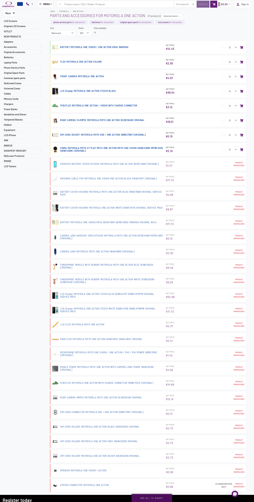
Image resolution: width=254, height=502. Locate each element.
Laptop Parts (10, 62)
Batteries (8, 57)
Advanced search (172, 16)
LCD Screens (10, 21)
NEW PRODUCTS (12, 36)
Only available (100, 28)
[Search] (203, 4)
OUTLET (8, 31)
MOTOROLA (64, 11)
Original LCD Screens (15, 26)
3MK (6, 140)
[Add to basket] (242, 47)
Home (52, 11)
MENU (44, 4)
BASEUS (8, 145)
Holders (8, 124)
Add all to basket (151, 498)
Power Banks (10, 109)
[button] (220, 4)
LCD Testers (10, 166)
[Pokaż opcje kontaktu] (29, 4)
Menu (10, 13)
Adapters (8, 41)
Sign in (242, 4)
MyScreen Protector (14, 156)
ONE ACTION (78, 11)
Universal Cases (12, 88)
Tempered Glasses (13, 119)
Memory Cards (11, 98)
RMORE (7, 161)
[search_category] (185, 4)
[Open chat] (234, 493)
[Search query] (115, 4)
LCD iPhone (10, 135)
